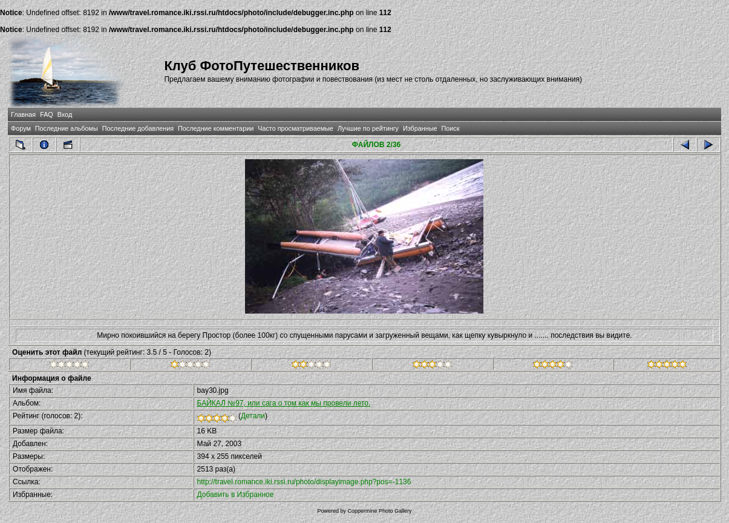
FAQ (46, 114)
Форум (21, 128)
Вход (64, 114)
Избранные (420, 128)
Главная (23, 114)
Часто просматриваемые (295, 128)
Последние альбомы (66, 128)
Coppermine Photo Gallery (379, 511)
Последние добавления (138, 128)
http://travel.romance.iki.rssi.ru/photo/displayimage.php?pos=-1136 (304, 482)
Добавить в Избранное (235, 494)
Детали (253, 416)
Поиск (450, 128)
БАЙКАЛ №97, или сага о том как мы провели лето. (284, 403)
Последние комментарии (215, 128)
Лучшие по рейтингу (368, 128)
